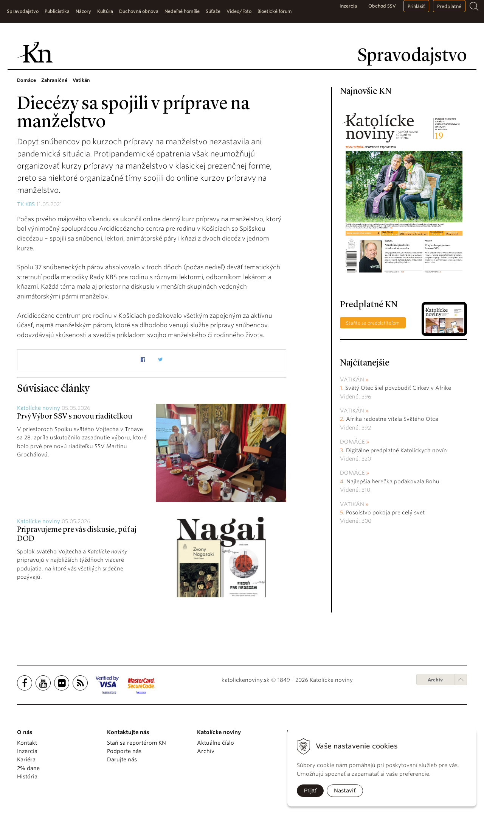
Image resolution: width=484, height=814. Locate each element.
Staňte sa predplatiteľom (373, 323)
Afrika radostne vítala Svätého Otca (392, 419)
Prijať (310, 790)
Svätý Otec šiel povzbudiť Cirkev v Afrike (398, 388)
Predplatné (449, 6)
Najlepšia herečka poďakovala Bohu (392, 481)
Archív (435, 680)
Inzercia (348, 6)
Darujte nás (122, 759)
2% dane (28, 768)
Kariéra (26, 759)
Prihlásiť (416, 6)
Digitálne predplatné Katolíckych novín (396, 450)
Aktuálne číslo (215, 743)
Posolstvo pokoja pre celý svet (385, 512)
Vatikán (352, 380)
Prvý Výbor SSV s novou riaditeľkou (74, 416)
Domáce (352, 442)
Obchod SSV (382, 6)
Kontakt (27, 743)
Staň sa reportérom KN (136, 743)
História (27, 776)
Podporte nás (124, 751)
